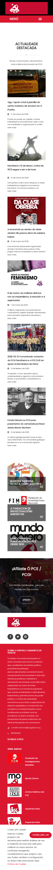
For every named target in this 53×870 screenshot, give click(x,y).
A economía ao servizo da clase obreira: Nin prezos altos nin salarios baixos (26, 233)
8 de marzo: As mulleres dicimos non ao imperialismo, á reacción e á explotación (26, 297)
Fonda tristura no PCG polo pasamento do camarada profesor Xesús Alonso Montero (26, 424)
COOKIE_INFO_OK (40, 835)
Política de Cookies (16, 864)
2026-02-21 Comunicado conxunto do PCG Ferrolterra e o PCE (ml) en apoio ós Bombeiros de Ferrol (25, 360)
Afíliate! (26, 600)
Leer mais (11, 127)
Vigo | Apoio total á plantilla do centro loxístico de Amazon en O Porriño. (24, 106)
